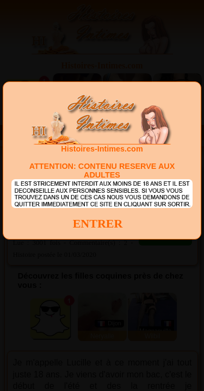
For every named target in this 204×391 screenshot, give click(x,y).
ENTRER (98, 223)
